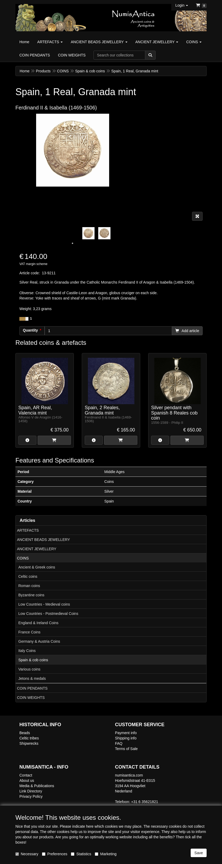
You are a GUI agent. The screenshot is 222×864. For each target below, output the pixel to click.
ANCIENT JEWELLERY (36, 549)
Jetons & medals (32, 678)
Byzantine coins (31, 595)
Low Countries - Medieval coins (44, 604)
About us (26, 780)
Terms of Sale (126, 749)
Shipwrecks (29, 743)
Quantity (30, 330)
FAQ (118, 743)
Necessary (26, 854)
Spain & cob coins (33, 660)
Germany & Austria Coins (39, 641)
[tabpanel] (88, 233)
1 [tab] (72, 243)
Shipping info (125, 738)
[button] (181, 5)
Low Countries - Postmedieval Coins (48, 613)
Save (198, 853)
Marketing (105, 854)
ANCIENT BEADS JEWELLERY (43, 539)
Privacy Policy (30, 796)
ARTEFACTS (28, 530)
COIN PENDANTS (32, 688)
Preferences (54, 854)
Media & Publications (36, 786)
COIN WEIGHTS (31, 697)
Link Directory (30, 791)
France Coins (29, 632)
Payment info (126, 733)
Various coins (29, 669)
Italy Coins (27, 651)
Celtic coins (27, 576)
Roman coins (29, 586)
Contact (25, 775)
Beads (24, 733)
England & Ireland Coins (38, 623)
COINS (23, 558)
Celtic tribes (29, 738)
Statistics (81, 854)
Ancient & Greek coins (36, 567)
